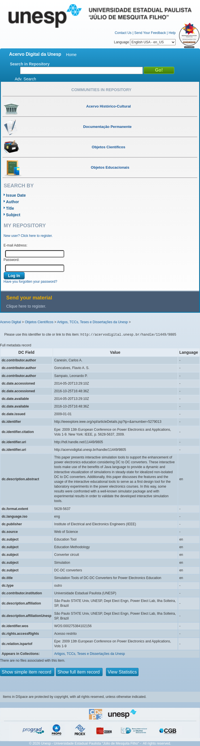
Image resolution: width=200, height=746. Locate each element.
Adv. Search (25, 79)
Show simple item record (27, 672)
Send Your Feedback (150, 33)
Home (71, 54)
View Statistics (122, 672)
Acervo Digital (10, 322)
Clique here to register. (26, 306)
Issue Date (16, 195)
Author (12, 202)
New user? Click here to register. (28, 236)
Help (172, 33)
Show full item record (79, 672)
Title (10, 208)
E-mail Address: (15, 245)
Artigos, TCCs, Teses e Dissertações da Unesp (92, 322)
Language (145, 42)
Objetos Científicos (39, 322)
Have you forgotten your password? (30, 282)
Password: (12, 260)
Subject (13, 215)
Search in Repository (30, 64)
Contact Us (123, 33)
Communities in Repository (101, 89)
